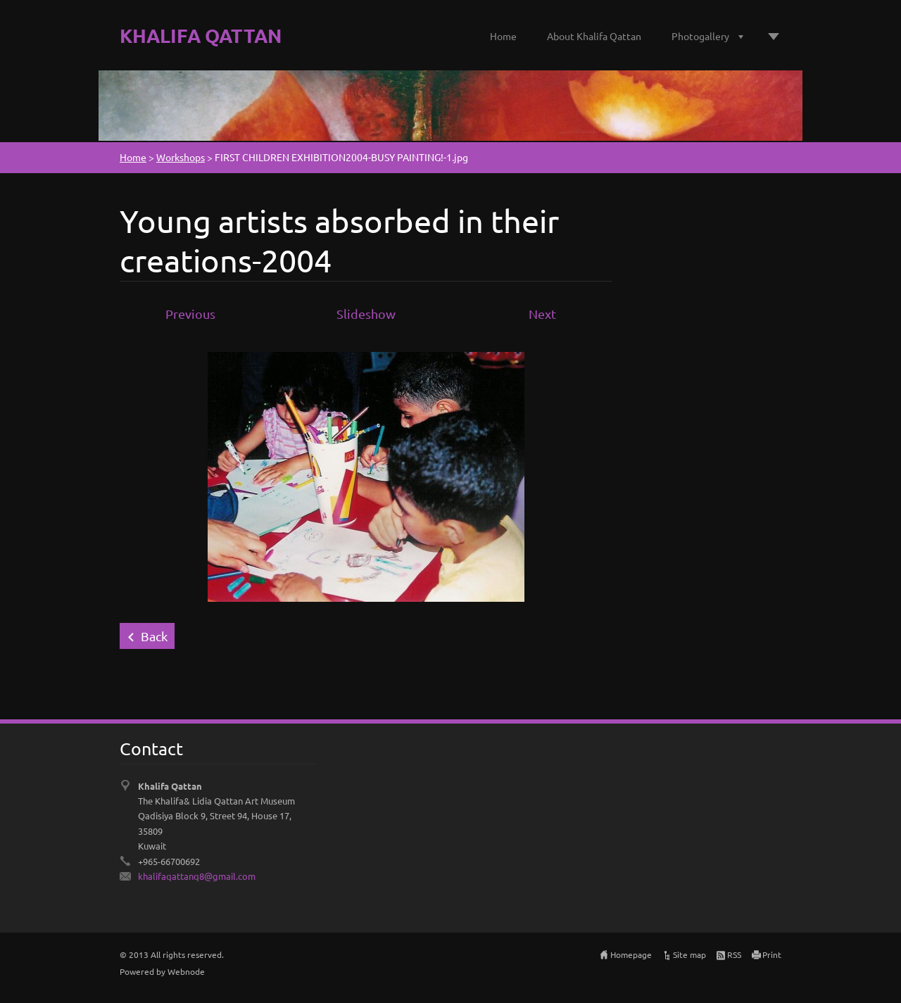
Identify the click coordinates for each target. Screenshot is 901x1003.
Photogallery (700, 36)
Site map (689, 954)
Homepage (631, 954)
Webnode (186, 971)
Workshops (180, 157)
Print (771, 954)
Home (503, 36)
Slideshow (366, 313)
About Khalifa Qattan (594, 36)
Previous (190, 313)
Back (154, 636)
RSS (734, 954)
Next (542, 313)
